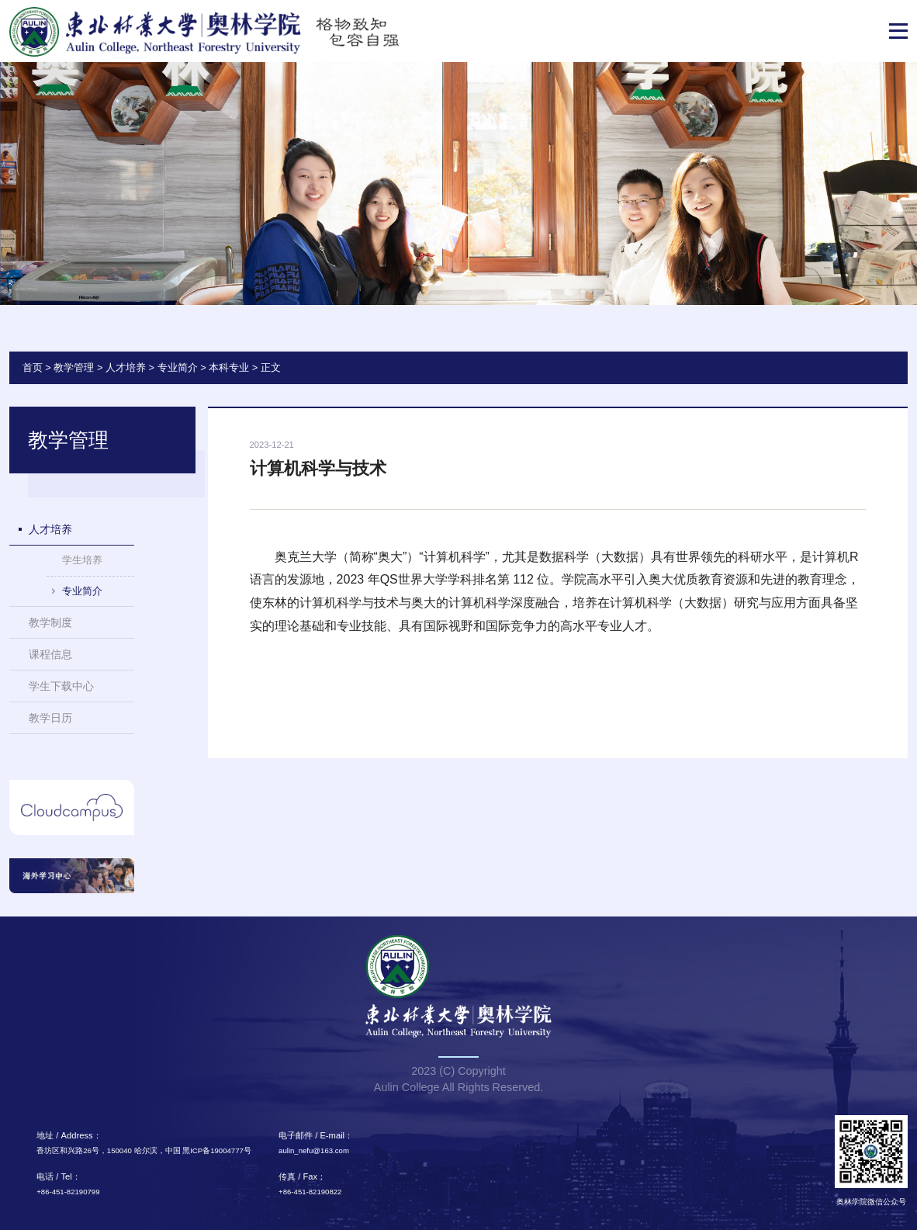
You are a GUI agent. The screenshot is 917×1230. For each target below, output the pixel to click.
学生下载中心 (61, 686)
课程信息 (50, 654)
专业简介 (177, 367)
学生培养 (82, 560)
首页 (32, 367)
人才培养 (126, 367)
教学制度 (50, 622)
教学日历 (50, 718)
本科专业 (229, 367)
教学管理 (74, 367)
